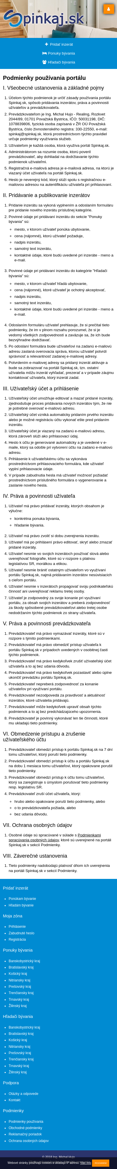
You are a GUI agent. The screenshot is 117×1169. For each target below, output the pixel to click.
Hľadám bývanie (21, 905)
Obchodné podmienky (25, 1128)
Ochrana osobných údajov (28, 1141)
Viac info (85, 1162)
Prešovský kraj (20, 987)
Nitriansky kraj (19, 980)
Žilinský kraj (18, 1006)
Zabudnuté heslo (21, 933)
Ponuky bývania (58, 53)
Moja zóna (12, 916)
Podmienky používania (26, 1122)
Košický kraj (18, 974)
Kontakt (14, 1100)
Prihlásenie (17, 927)
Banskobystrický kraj (24, 961)
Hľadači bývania (58, 62)
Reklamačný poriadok (25, 1134)
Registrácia (17, 939)
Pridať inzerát (58, 44)
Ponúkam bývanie (22, 899)
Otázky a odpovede (23, 1094)
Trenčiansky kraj (21, 993)
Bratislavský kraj (21, 967)
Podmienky (13, 1110)
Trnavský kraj (19, 1000)
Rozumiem (101, 1163)
